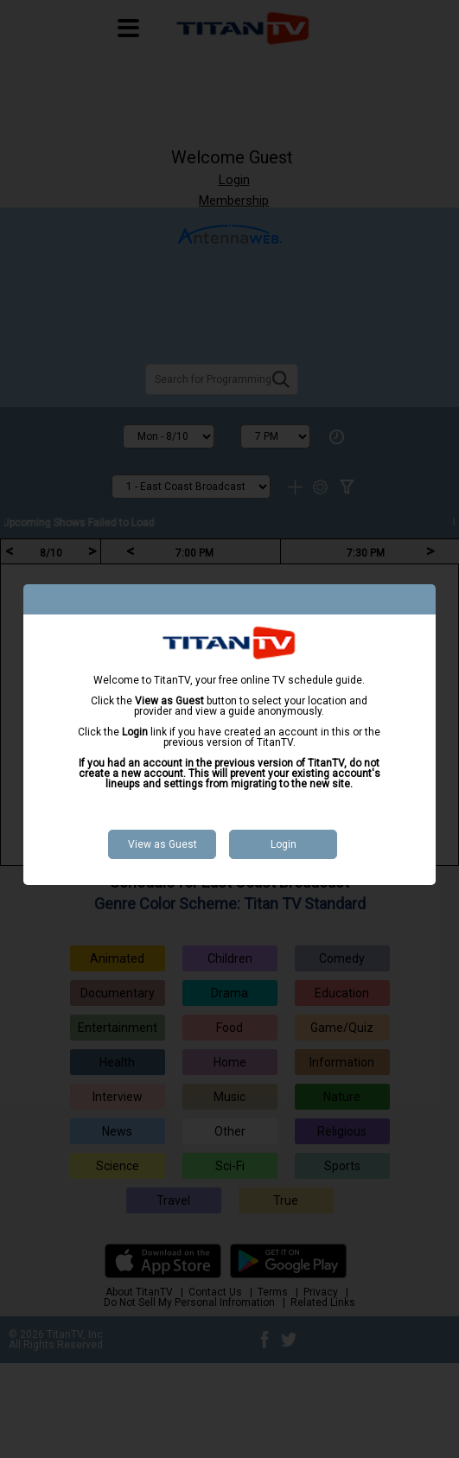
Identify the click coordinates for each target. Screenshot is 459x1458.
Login (283, 844)
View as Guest (162, 844)
